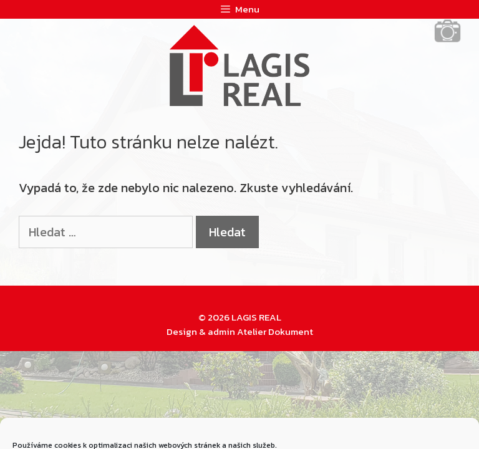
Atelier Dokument (275, 331)
